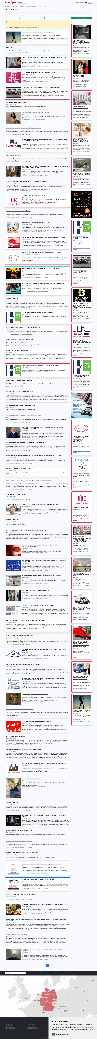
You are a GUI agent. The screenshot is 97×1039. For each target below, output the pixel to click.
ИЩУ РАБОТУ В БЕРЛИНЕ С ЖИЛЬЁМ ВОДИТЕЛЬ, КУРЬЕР (20, 406)
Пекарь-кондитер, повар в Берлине (16, 494)
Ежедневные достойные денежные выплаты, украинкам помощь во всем (44, 57)
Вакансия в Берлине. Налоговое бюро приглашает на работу (40, 365)
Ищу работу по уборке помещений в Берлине (35, 113)
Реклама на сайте (80, 2)
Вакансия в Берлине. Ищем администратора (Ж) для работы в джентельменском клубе (40, 545)
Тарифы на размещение (10, 1028)
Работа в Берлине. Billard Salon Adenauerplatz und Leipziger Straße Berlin (44, 283)
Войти (89, 2)
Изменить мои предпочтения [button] (62, 1034)
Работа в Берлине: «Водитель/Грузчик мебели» (35, 590)
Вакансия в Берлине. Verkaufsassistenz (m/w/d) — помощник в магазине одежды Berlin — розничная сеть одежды (36, 920)
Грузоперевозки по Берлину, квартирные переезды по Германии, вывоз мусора (81, 678)
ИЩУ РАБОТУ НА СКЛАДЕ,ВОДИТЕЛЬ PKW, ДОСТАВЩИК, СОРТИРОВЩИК (25, 443)
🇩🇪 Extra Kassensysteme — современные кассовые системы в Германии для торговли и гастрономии (80, 140)
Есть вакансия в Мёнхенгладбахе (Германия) (19, 841)
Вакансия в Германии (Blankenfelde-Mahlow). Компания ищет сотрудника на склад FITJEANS (33, 455)
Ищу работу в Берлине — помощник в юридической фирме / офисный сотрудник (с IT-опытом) (43, 428)
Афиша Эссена (30, 1029)
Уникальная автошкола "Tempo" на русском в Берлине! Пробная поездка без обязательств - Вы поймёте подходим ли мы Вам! (82, 539)
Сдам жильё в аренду (84, 117)
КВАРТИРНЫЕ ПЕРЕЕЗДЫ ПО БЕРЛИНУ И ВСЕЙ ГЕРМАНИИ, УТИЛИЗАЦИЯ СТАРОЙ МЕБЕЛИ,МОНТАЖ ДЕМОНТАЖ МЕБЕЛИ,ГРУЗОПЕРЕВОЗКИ (81, 644)
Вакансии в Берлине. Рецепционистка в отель (19, 468)
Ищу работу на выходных (13, 155)
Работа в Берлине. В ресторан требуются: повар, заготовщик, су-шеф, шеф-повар (44, 816)
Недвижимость (76, 117)
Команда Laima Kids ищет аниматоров (33, 196)
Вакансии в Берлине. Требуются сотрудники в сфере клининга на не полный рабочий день (44, 560)
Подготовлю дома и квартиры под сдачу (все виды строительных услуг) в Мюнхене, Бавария (81, 42)
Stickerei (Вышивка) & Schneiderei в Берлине (79, 76)
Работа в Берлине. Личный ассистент (17, 351)
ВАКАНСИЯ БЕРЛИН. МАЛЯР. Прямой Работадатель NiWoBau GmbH (40, 87)
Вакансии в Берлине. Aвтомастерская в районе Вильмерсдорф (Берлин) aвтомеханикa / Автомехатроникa (43, 679)
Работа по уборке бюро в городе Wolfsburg (19, 380)
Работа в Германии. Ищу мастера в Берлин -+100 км (21, 894)
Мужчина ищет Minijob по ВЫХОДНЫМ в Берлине (36, 722)
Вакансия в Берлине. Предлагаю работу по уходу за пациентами (25, 620)
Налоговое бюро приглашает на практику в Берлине (37, 313)
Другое (7, 17)
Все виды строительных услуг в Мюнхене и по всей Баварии (81, 174)
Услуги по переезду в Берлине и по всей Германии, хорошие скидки (82, 475)
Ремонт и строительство (78, 53)
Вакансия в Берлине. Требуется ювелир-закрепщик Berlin (23, 327)
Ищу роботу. (9, 47)
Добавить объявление (81, 18)
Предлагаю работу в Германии (38, 17)
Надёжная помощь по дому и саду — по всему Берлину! (23, 664)
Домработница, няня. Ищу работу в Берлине (35, 694)
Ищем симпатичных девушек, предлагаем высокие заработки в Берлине (43, 237)
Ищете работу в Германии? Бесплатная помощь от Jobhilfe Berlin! (41, 864)
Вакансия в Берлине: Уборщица (15, 737)
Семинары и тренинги (31, 1027)
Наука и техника (30, 1025)
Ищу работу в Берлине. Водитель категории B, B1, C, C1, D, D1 (23, 416)
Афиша (22, 6)
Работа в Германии (20, 11)
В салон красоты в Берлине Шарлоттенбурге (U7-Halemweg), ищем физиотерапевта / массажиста (41, 253)
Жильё (41, 6)
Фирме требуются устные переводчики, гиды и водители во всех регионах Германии (44, 764)
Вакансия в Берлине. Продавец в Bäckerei (18, 211)
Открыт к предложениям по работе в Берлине (19, 635)
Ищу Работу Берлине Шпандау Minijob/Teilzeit (35, 222)
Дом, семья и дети (31, 1024)
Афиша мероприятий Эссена (53, 972)
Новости (7, 6)
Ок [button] (53, 1034)
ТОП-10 (46, 6)
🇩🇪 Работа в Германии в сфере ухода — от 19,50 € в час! (38, 879)
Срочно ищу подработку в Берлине (32, 779)
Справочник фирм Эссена (40, 972)
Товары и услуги (8, 1024)
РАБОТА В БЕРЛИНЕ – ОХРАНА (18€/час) (16, 935)
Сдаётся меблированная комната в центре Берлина (80, 107)
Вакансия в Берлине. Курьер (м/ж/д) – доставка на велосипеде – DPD (26, 531)
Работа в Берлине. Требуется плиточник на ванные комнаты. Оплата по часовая (43, 949)
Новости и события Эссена (65, 972)
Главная (6, 11)
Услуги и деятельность (77, 86)
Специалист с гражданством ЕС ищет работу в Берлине (38, 605)
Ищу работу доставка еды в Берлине (17, 103)
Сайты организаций (9, 1025)
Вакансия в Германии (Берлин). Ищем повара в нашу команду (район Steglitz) (45, 904)
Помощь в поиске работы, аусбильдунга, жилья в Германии (40, 504)
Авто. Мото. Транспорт (77, 486)
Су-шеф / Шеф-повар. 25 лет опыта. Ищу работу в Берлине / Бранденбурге (27, 181)
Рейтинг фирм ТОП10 (9, 1027)
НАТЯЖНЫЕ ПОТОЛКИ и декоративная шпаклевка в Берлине (81, 575)
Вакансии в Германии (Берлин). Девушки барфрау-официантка (40, 268)
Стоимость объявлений (81, 21)
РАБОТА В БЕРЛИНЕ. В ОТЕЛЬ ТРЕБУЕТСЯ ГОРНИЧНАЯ (20, 339)
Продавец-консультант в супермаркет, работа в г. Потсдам (23, 749)
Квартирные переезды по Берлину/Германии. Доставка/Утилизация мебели (81, 609)
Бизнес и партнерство (77, 151)
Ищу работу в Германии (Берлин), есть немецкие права (22, 852)
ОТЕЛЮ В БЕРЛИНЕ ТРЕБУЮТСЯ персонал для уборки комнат (39, 72)
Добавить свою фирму (9, 1029)
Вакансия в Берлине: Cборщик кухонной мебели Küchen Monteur (41, 575)
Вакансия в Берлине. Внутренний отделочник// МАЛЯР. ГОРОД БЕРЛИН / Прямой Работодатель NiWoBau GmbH (45, 140)
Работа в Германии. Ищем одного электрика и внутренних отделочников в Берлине (44, 650)
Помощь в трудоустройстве (26, 17)
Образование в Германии (32, 1028)
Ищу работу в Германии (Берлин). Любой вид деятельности (23, 128)
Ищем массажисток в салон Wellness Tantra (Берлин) (38, 32)
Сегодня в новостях (31, 1022)
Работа (36, 6)
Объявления (29, 6)
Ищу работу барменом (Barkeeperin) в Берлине (19, 709)
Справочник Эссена (9, 1022)
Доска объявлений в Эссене (78, 972)
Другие (84, 86)
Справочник (15, 6)
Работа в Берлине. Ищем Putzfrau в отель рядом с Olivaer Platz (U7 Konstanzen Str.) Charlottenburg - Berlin (45, 167)
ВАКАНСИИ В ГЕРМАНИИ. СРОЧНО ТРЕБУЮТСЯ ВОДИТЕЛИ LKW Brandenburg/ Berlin (29, 480)
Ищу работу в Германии (14, 17)
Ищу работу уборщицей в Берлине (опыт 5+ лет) (20, 391)
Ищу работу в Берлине (12, 298)
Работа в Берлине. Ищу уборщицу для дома (19, 831)
